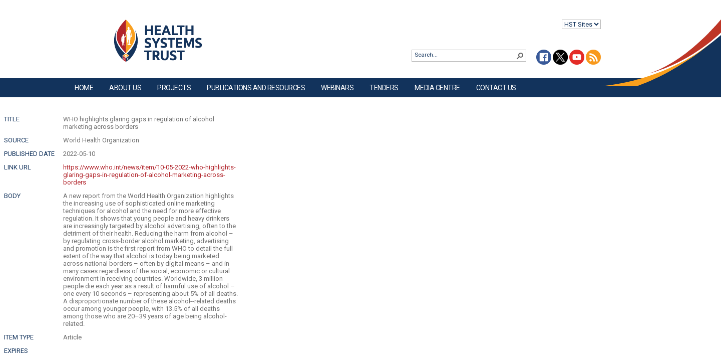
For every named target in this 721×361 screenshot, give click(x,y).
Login (8, 16)
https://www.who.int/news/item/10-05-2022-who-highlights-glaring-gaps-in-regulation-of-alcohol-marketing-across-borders (149, 174)
